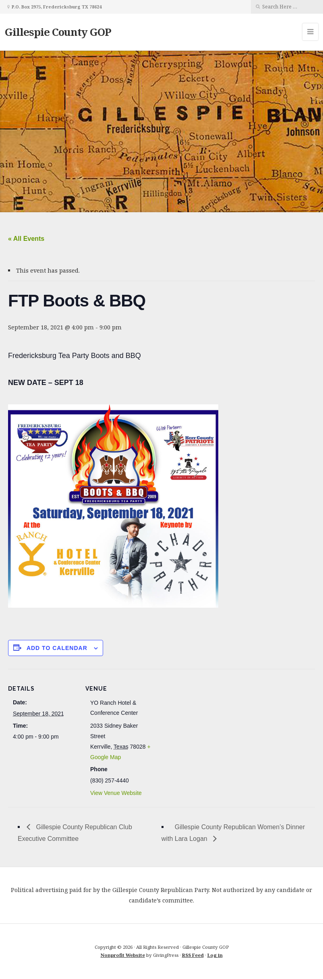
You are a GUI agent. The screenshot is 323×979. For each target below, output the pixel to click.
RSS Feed (193, 955)
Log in (215, 955)
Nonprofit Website (123, 955)
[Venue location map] (205, 724)
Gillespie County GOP (58, 32)
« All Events (26, 238)
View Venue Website (116, 793)
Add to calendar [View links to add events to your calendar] (57, 648)
